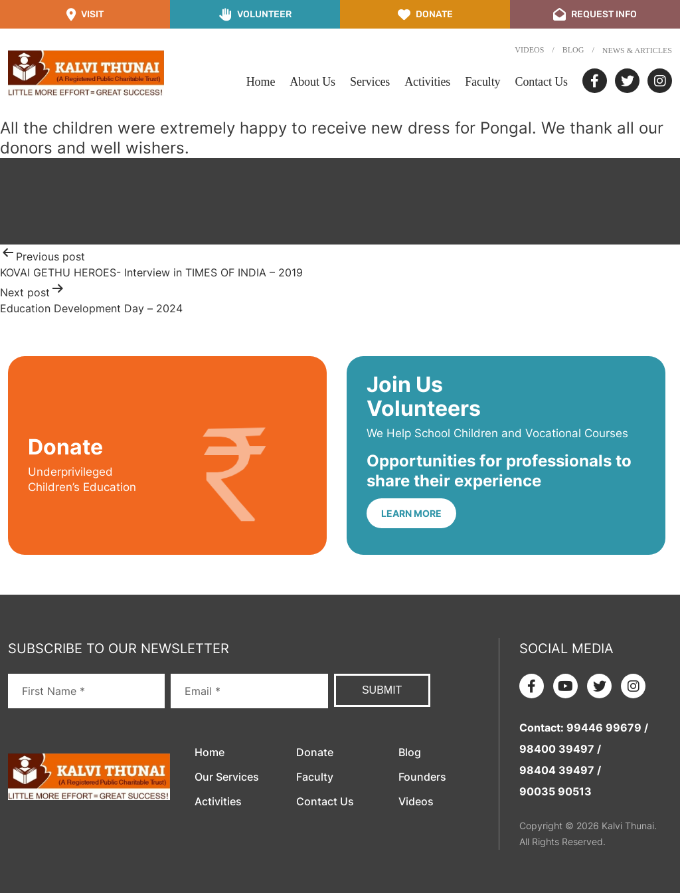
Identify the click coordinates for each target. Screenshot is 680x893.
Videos (529, 49)
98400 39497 (556, 748)
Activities (427, 81)
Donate (314, 752)
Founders (422, 776)
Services (370, 81)
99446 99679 (603, 727)
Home (261, 81)
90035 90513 (555, 791)
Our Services (227, 776)
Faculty (482, 81)
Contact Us (541, 81)
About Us (312, 81)
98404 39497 (556, 770)
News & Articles (637, 50)
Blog (573, 49)
